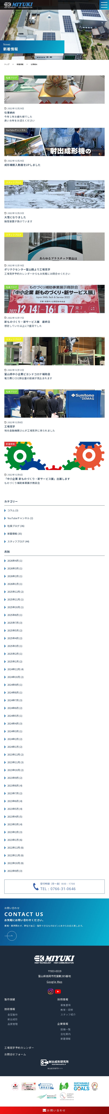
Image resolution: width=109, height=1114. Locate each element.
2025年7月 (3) (14, 622)
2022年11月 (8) (15, 855)
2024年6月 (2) (14, 708)
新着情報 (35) (14, 533)
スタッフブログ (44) (18, 541)
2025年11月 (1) (15, 599)
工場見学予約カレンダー (19, 1048)
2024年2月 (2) (14, 739)
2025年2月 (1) (14, 653)
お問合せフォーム (15, 1054)
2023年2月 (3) (14, 832)
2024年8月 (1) (14, 692)
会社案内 (66, 1034)
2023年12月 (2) (15, 754)
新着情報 (66, 1038)
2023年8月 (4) (14, 785)
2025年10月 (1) (15, 607)
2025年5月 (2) (14, 630)
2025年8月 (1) (14, 615)
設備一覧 (66, 1029)
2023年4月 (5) (14, 816)
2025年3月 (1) (14, 646)
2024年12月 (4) (15, 669)
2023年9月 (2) (14, 777)
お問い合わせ (54, 1110)
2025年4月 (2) (14, 638)
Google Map (54, 982)
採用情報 (62, 999)
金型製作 (13, 1014)
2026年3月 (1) (14, 568)
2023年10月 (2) (15, 770)
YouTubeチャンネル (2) (20, 518)
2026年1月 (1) (14, 584)
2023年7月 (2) (14, 793)
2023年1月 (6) (14, 839)
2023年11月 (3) (15, 762)
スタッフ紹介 (68, 1014)
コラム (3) (12, 510)
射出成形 (13, 1019)
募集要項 (66, 1005)
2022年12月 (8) (15, 847)
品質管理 (13, 1024)
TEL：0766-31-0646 (58, 888)
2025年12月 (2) (15, 591)
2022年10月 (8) (15, 863)
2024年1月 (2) (14, 746)
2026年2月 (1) (14, 576)
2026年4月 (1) (14, 560)
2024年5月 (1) (14, 715)
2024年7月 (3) (14, 700)
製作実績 (9, 999)
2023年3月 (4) (14, 824)
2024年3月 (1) (14, 731)
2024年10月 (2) (15, 677)
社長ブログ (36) (15, 526)
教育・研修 (67, 1009)
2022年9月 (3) (14, 870)
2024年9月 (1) (14, 684)
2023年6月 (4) (14, 801)
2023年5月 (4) (14, 808)
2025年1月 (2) (14, 661)
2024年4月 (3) (14, 723)
